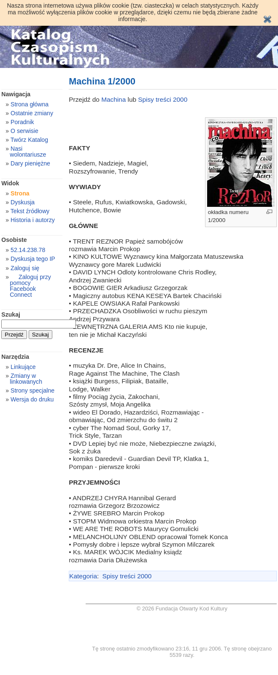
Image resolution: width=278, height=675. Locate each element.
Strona (20, 193)
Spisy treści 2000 (162, 99)
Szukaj (10, 314)
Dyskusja (23, 202)
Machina (114, 99)
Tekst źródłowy (30, 211)
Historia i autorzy (33, 220)
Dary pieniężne (30, 163)
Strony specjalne (32, 390)
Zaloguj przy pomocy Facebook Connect (30, 286)
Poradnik (22, 122)
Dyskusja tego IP (33, 258)
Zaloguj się (25, 268)
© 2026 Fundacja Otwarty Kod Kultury (182, 608)
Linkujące (23, 366)
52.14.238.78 (28, 250)
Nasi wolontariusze (28, 151)
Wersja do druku (32, 399)
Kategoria (83, 576)
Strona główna (30, 104)
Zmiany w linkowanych (26, 378)
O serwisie (24, 130)
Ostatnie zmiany (32, 113)
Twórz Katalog (29, 139)
